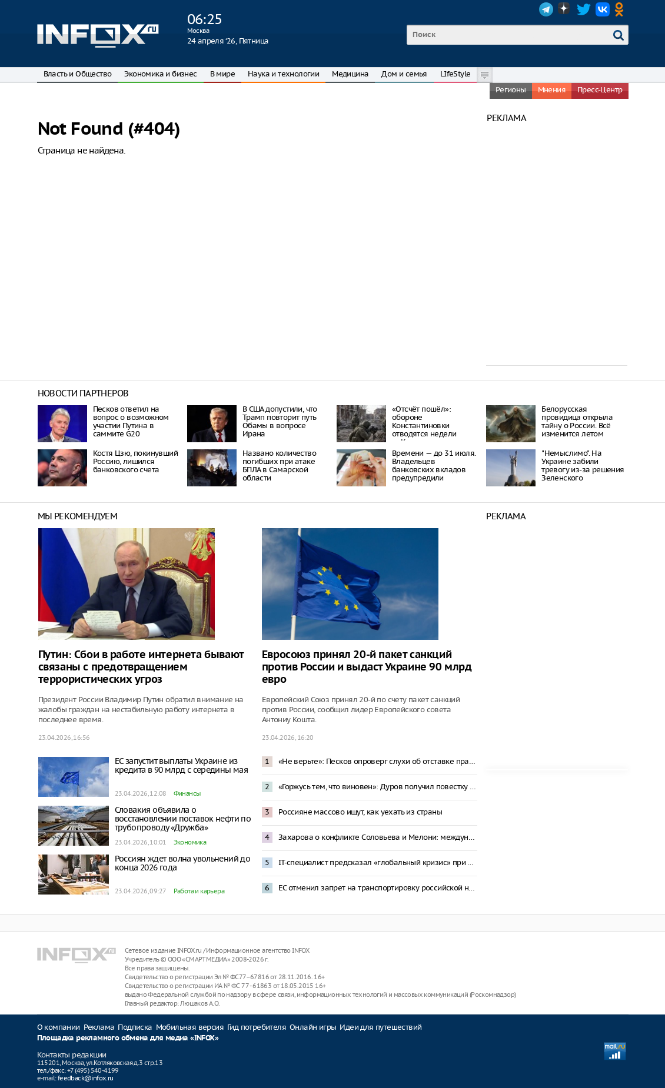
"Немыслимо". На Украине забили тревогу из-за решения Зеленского (582, 465)
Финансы (187, 793)
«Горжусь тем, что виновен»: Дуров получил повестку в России (377, 786)
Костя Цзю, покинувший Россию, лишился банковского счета (135, 461)
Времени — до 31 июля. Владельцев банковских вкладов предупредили (434, 465)
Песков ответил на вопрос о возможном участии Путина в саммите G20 (131, 421)
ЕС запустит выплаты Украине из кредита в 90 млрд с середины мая (181, 765)
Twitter (584, 9)
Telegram (546, 9)
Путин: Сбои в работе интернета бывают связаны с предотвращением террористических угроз (141, 667)
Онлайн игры (313, 1027)
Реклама (99, 1027)
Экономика (190, 842)
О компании (58, 1027)
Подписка (135, 1027)
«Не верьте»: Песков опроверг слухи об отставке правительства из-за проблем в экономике (377, 761)
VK (603, 9)
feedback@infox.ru (86, 1078)
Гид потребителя (256, 1027)
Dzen (565, 9)
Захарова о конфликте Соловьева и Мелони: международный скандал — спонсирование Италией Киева (377, 837)
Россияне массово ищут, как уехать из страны (360, 811)
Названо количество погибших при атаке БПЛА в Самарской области (279, 465)
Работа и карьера (199, 891)
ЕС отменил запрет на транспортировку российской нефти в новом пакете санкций (377, 887)
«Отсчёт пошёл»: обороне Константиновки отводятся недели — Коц (424, 425)
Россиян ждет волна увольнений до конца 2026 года (183, 863)
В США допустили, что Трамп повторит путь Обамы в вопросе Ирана (279, 421)
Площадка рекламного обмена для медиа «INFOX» (128, 1038)
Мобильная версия (190, 1027)
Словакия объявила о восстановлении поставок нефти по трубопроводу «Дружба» (183, 819)
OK (621, 9)
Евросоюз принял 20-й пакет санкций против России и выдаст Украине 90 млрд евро (367, 667)
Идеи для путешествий (380, 1027)
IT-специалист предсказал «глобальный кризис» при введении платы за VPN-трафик (377, 862)
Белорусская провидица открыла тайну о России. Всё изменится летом (577, 421)
